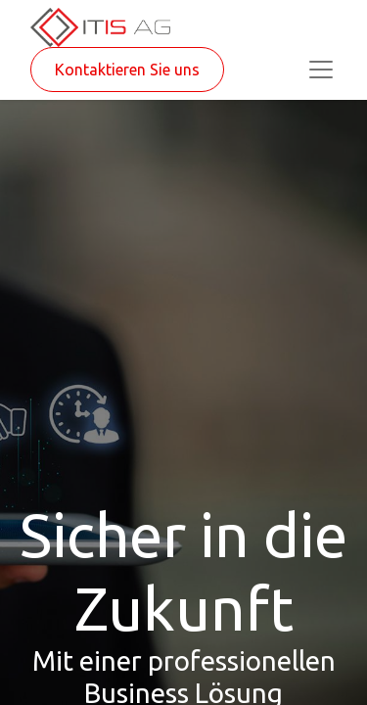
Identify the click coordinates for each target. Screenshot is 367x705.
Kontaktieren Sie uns (127, 69)
